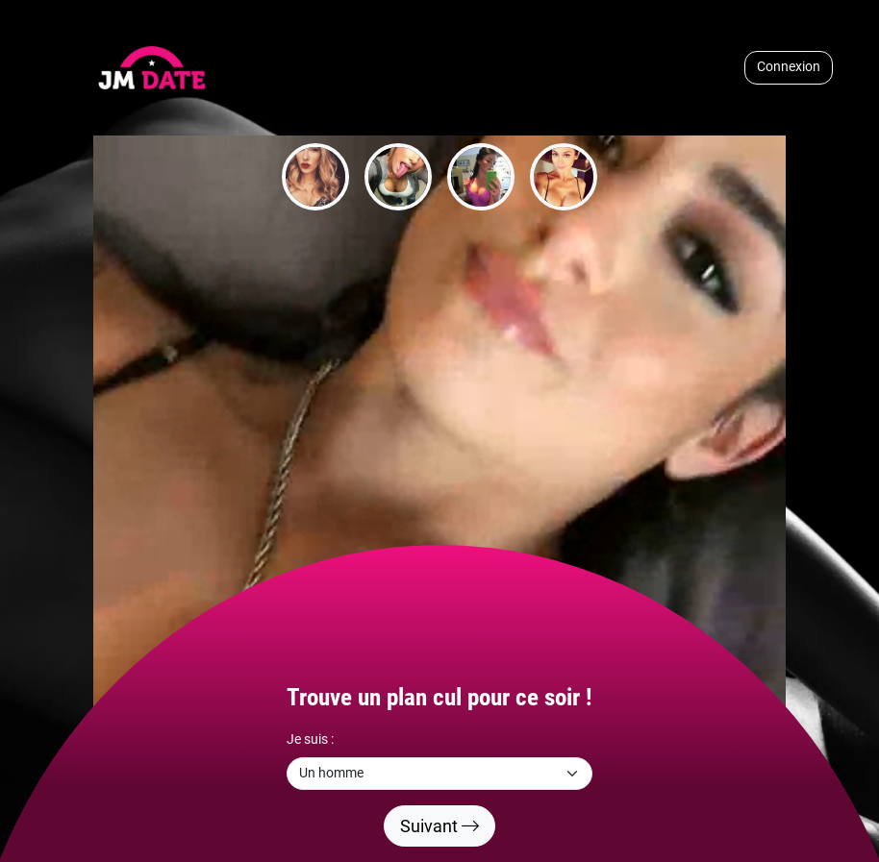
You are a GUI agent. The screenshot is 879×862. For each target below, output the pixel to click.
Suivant (439, 826)
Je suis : (310, 739)
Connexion (788, 67)
